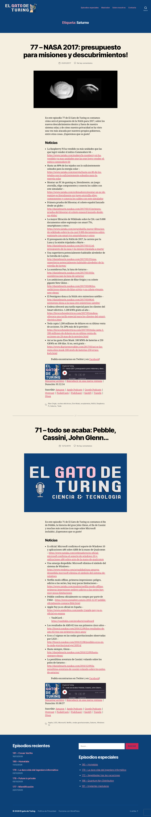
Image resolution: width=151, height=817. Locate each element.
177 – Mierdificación (23, 786)
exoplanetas (85, 403)
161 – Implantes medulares (95, 786)
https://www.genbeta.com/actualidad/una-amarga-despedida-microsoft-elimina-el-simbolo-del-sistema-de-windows (76, 573)
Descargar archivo (54, 381)
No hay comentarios (84, 63)
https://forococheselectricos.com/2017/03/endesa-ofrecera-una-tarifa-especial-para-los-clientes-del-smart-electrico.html (76, 316)
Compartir (82, 379)
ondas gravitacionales (80, 723)
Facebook (94, 359)
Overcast (49, 393)
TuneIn (98, 393)
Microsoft (62, 723)
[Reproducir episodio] (64, 373)
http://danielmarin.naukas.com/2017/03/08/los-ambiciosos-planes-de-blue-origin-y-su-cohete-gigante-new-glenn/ (75, 289)
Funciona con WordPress (69, 811)
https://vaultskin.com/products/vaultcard (72, 621)
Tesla (59, 406)
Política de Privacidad (47, 811)
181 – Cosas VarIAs (23, 753)
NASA (93, 403)
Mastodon (105, 7)
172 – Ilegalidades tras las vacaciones (101, 775)
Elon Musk (76, 403)
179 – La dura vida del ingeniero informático (35, 770)
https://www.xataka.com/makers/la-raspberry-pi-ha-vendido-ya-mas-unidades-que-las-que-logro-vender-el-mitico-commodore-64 (76, 158)
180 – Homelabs (21, 761)
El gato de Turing (27, 811)
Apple (50, 723)
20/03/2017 (66, 63)
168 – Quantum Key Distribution (98, 780)
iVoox (48, 396)
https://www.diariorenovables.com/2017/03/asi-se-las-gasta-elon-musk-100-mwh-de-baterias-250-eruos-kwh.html (75, 350)
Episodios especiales (90, 7)
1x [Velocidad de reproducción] (80, 375)
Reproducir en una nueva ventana (84, 381)
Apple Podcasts (74, 389)
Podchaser (76, 393)
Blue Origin (52, 403)
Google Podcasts (93, 389)
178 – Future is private (24, 778)
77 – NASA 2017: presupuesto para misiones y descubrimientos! (75, 51)
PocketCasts (63, 393)
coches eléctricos (64, 403)
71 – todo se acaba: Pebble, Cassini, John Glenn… (75, 434)
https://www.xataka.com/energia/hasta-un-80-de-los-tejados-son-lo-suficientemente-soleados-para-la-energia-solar (74, 175)
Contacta (132, 7)
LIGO (55, 723)
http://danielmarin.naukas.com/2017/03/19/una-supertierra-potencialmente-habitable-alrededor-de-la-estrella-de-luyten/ (75, 262)
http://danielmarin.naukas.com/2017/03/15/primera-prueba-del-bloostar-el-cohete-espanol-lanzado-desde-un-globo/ (75, 212)
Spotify (88, 393)
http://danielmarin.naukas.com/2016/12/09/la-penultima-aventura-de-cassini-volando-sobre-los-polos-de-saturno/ (76, 669)
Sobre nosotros (119, 7)
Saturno (53, 406)
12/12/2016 (66, 446)
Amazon (60, 389)
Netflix (69, 723)
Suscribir (72, 379)
